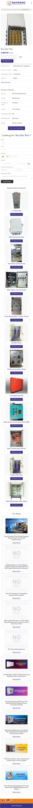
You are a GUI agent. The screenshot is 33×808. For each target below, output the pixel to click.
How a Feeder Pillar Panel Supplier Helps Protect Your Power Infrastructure (16, 538)
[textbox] (13, 57)
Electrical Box (17, 9)
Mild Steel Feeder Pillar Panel (16, 501)
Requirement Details (6, 173)
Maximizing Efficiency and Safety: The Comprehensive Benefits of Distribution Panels (16, 731)
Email (2, 146)
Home (3, 9)
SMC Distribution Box (16, 237)
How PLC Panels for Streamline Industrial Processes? (16, 594)
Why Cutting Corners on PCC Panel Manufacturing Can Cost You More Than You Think (16, 622)
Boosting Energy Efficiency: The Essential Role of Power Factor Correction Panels (16, 703)
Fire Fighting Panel (16, 396)
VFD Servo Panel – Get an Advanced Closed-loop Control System (16, 759)
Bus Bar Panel (16, 343)
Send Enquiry (16, 805)
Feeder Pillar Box (16, 475)
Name (2, 139)
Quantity (3, 160)
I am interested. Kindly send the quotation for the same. (16, 177)
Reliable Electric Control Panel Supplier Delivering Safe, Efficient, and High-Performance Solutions (16, 566)
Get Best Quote (16, 214)
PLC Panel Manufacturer (16, 649)
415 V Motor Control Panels (16, 290)
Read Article (16, 542)
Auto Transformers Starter (16, 448)
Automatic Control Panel (16, 263)
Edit (20, 57)
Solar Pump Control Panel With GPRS (16, 422)
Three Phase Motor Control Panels (16, 316)
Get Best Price (7, 61)
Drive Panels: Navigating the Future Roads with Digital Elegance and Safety (16, 787)
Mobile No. (3, 153)
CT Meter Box (16, 211)
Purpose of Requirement (7, 167)
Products (9, 9)
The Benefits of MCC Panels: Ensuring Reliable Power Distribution (16, 675)
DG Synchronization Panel (16, 369)
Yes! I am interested (16, 128)
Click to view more (5, 82)
